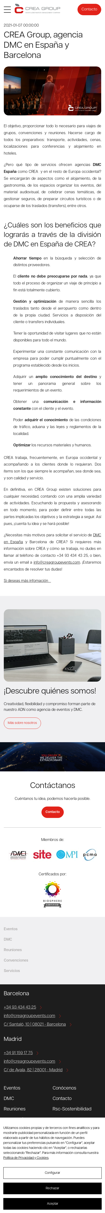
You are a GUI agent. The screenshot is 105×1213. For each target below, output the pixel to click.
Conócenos (64, 1088)
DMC (9, 1098)
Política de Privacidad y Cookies (26, 1158)
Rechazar (52, 1188)
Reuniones (15, 1109)
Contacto (89, 9)
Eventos (12, 1088)
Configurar (52, 1173)
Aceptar (52, 1204)
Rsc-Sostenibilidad (72, 1109)
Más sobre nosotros (22, 723)
